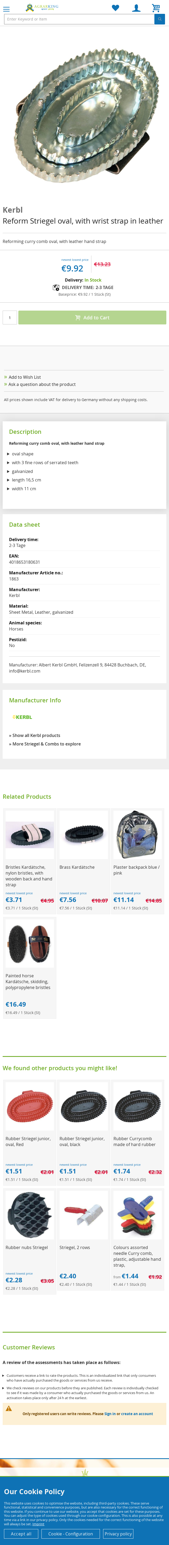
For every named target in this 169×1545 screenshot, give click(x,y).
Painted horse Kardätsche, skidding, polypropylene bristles (28, 981)
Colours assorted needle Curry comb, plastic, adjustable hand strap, (137, 1256)
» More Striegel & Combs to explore (45, 744)
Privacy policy (118, 1534)
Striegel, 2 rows (75, 1247)
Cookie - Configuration (70, 1534)
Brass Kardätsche (77, 867)
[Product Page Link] (30, 857)
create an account (137, 1413)
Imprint (38, 1524)
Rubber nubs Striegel (27, 1247)
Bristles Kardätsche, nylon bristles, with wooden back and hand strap (29, 876)
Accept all (21, 1534)
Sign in (110, 1413)
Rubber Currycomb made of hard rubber (134, 1141)
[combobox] (84, 19)
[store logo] (42, 7)
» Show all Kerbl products (34, 735)
